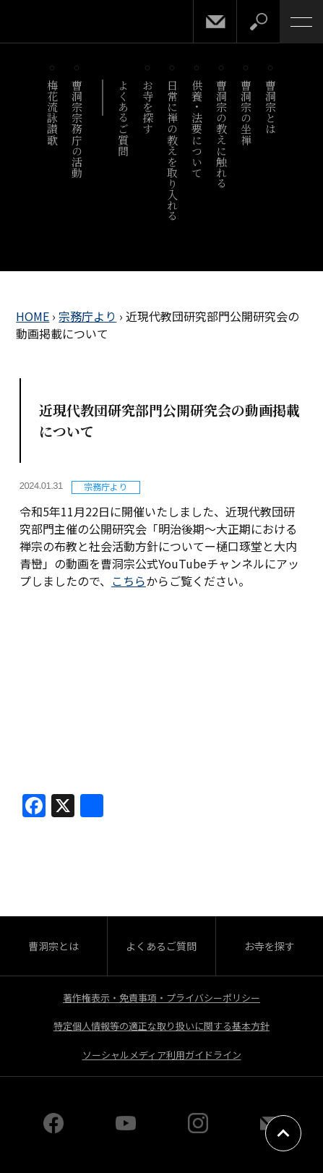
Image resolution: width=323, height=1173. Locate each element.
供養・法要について (197, 129)
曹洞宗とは (271, 107)
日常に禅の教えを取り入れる (173, 150)
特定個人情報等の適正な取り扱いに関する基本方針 (161, 1026)
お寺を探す (148, 107)
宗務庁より (87, 316)
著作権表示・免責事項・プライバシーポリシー (161, 997)
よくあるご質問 (124, 118)
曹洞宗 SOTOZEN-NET (43, 23)
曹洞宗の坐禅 (246, 112)
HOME (32, 316)
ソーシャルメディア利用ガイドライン (161, 1055)
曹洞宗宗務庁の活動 (77, 129)
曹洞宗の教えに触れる (222, 134)
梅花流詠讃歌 (53, 112)
